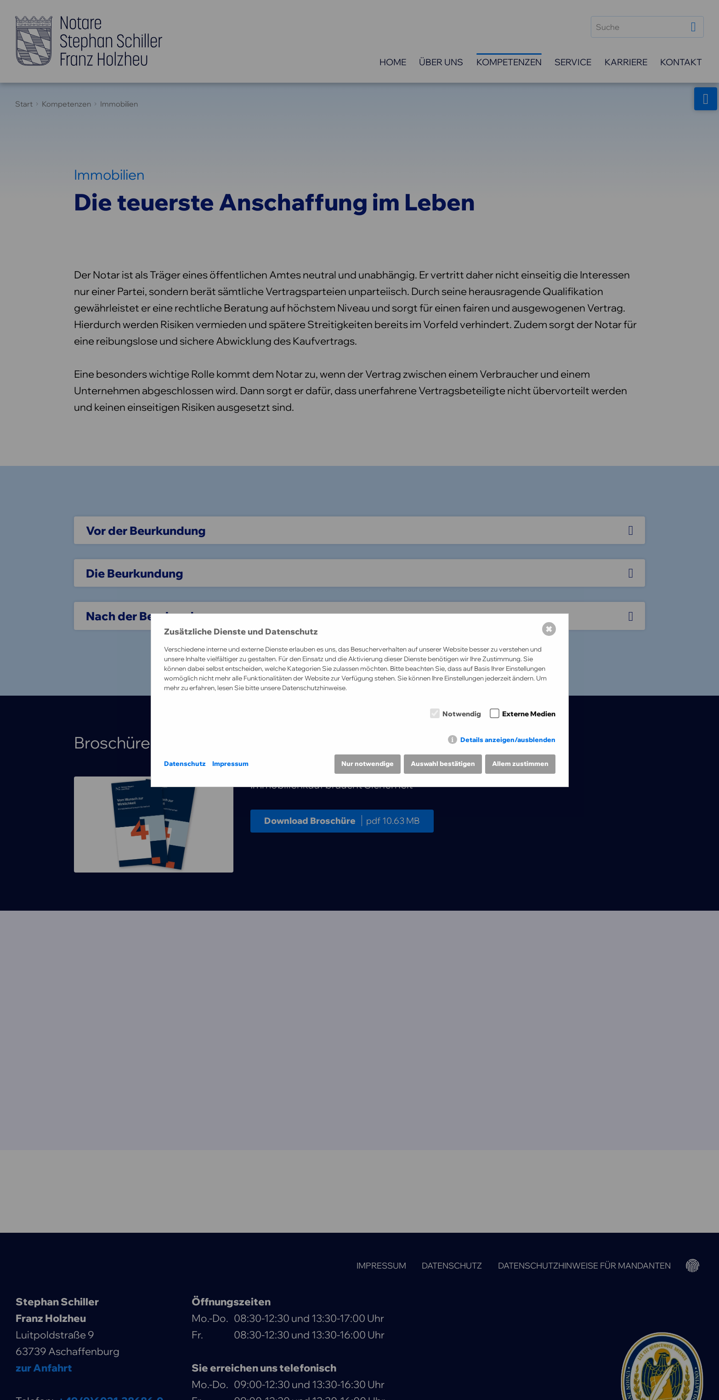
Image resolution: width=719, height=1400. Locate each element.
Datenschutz (185, 764)
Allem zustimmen (520, 764)
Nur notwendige (367, 764)
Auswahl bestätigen (443, 764)
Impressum (230, 764)
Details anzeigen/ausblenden (507, 740)
